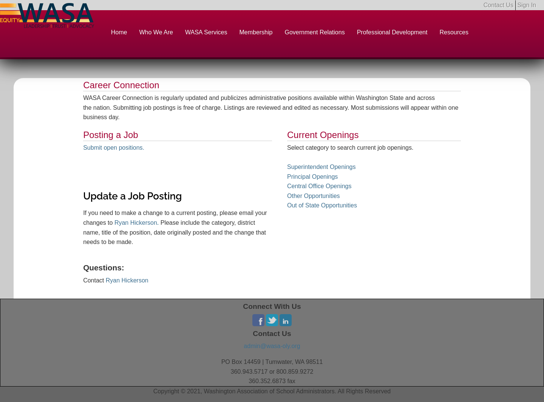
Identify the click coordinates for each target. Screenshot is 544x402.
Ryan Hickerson (135, 222)
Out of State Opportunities (322, 205)
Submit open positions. (113, 147)
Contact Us (498, 5)
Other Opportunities (313, 196)
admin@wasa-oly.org (272, 346)
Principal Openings (312, 176)
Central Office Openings (319, 186)
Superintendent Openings (321, 167)
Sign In (526, 5)
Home (119, 32)
